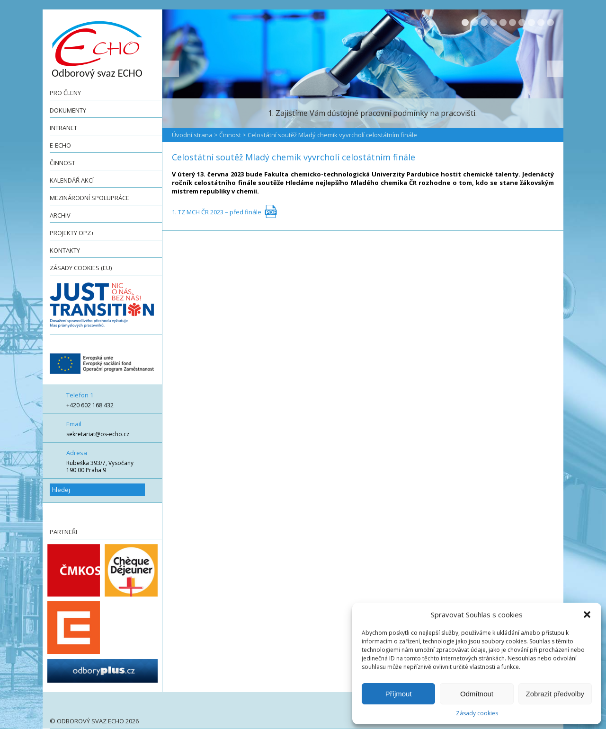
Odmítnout (476, 694)
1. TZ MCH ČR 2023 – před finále (216, 212)
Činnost (62, 162)
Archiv (60, 215)
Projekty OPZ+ (72, 232)
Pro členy (65, 92)
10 (550, 22)
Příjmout (398, 694)
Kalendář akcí (72, 180)
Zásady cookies (477, 713)
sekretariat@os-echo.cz (97, 434)
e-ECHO (60, 145)
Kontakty (65, 250)
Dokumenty (68, 110)
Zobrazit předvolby (555, 694)
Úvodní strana (192, 135)
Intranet (63, 127)
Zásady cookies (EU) (81, 267)
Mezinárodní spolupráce (89, 197)
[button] (587, 614)
